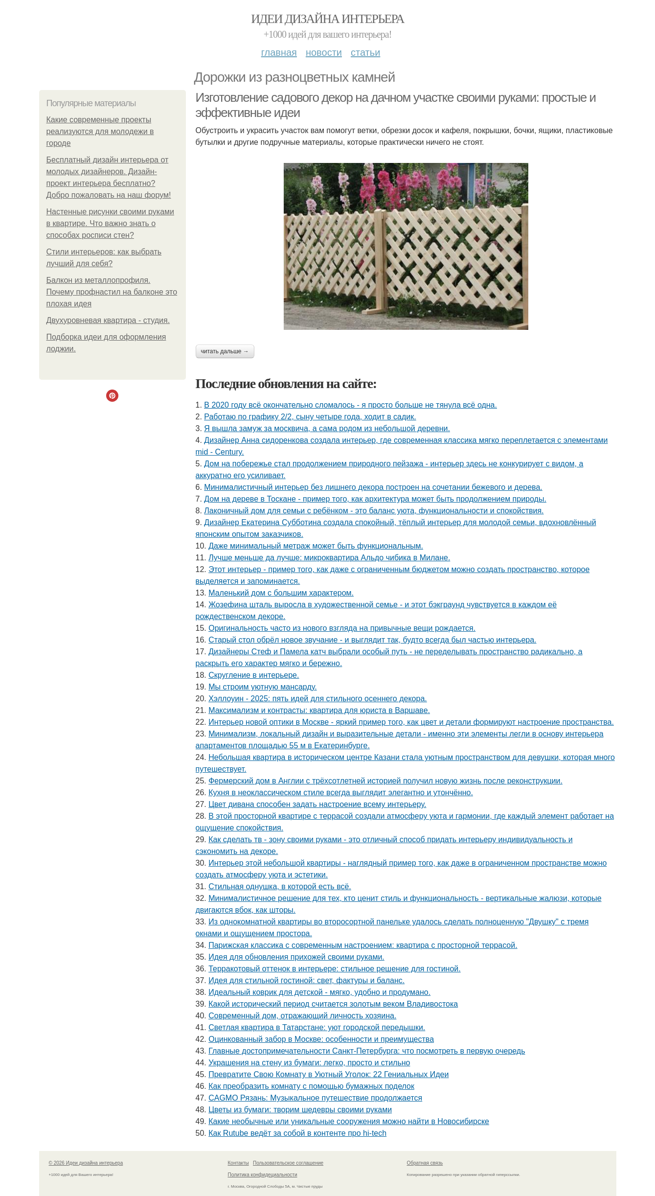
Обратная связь (425, 1163)
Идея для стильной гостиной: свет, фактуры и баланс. (306, 980)
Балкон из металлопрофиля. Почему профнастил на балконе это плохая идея (112, 292)
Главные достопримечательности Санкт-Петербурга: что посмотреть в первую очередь (366, 1051)
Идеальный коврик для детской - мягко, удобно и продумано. (319, 992)
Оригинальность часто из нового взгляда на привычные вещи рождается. (341, 628)
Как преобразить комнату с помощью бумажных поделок (311, 1086)
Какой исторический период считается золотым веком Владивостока (333, 1004)
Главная (279, 52)
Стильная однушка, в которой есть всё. (279, 886)
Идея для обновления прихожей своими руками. (296, 957)
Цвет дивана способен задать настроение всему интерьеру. (317, 804)
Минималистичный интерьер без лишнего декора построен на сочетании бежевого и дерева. (373, 487)
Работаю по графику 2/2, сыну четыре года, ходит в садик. (310, 417)
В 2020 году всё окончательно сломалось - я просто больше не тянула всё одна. (350, 405)
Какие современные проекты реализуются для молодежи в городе (100, 131)
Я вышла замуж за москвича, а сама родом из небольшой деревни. (327, 428)
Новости (324, 52)
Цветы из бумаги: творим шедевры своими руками (300, 1109)
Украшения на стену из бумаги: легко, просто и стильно (309, 1062)
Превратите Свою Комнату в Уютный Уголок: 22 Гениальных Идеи (328, 1074)
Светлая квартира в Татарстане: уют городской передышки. (316, 1027)
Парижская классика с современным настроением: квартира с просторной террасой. (362, 945)
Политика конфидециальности (262, 1174)
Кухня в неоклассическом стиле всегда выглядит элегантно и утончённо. (340, 792)
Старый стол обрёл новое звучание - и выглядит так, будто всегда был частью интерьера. (372, 640)
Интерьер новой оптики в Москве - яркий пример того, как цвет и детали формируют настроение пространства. (411, 722)
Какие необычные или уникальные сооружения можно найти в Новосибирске (348, 1121)
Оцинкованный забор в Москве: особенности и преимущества (321, 1039)
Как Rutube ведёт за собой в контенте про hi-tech (297, 1133)
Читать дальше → (225, 351)
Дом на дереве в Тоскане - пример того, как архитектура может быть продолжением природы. (375, 499)
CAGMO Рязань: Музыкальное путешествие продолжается (315, 1098)
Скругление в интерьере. (253, 675)
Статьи (365, 52)
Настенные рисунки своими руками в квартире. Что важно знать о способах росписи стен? (110, 223)
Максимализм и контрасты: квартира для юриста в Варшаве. (319, 710)
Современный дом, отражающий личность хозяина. (302, 1016)
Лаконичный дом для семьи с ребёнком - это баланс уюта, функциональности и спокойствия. (373, 510)
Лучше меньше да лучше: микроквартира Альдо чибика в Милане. (329, 557)
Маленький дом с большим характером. (281, 593)
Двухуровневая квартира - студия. (108, 320)
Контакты (238, 1163)
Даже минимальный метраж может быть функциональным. (315, 546)
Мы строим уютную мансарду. (262, 687)
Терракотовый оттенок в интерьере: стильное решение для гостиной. (334, 969)
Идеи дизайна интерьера (327, 19)
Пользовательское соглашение (288, 1163)
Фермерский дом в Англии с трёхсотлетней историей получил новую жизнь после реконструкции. (385, 781)
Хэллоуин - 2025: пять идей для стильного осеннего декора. (317, 698)
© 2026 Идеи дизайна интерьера (86, 1163)
